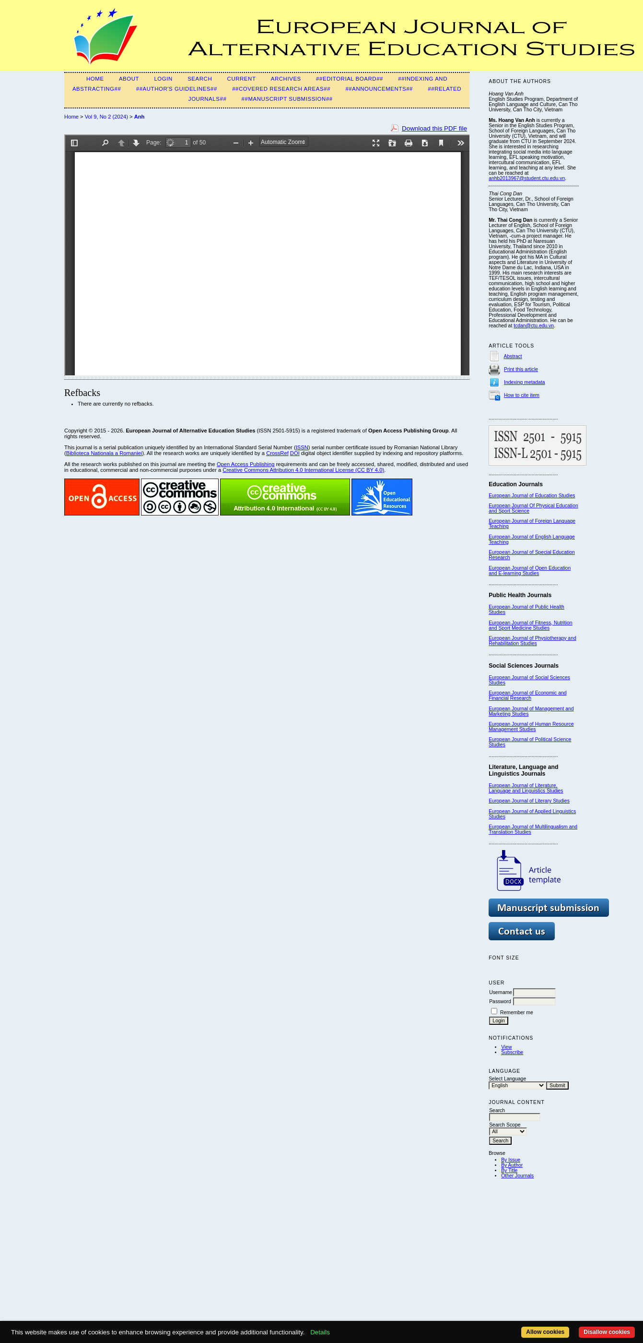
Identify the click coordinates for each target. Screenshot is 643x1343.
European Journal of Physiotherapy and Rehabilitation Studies (532, 641)
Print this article (521, 369)
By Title (509, 1170)
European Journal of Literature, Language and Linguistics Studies (526, 788)
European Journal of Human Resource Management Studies (531, 726)
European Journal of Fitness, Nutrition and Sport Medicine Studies (530, 625)
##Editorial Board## (349, 79)
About (129, 79)
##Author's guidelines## (176, 89)
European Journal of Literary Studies (529, 800)
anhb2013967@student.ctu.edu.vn (527, 178)
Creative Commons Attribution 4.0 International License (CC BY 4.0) (303, 470)
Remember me (516, 1012)
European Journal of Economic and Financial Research (527, 695)
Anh (139, 117)
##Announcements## (379, 89)
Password (500, 1001)
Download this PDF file (434, 128)
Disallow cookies (607, 1332)
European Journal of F (513, 521)
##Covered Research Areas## (281, 89)
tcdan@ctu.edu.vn (534, 325)
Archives (286, 79)
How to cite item (521, 395)
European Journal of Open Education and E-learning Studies (530, 570)
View (506, 1047)
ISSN (302, 447)
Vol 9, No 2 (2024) (106, 117)
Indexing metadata (524, 382)
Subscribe (512, 1052)
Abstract (513, 356)
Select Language (507, 1078)
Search (199, 79)
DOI (295, 453)
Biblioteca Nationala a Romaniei (104, 453)
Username (500, 992)
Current (241, 79)
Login (163, 79)
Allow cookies (545, 1332)
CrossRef (277, 453)
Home (95, 79)
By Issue (510, 1160)
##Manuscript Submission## (287, 99)
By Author (512, 1165)
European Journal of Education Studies (532, 495)
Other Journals (517, 1175)
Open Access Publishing (246, 464)
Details (320, 1332)
